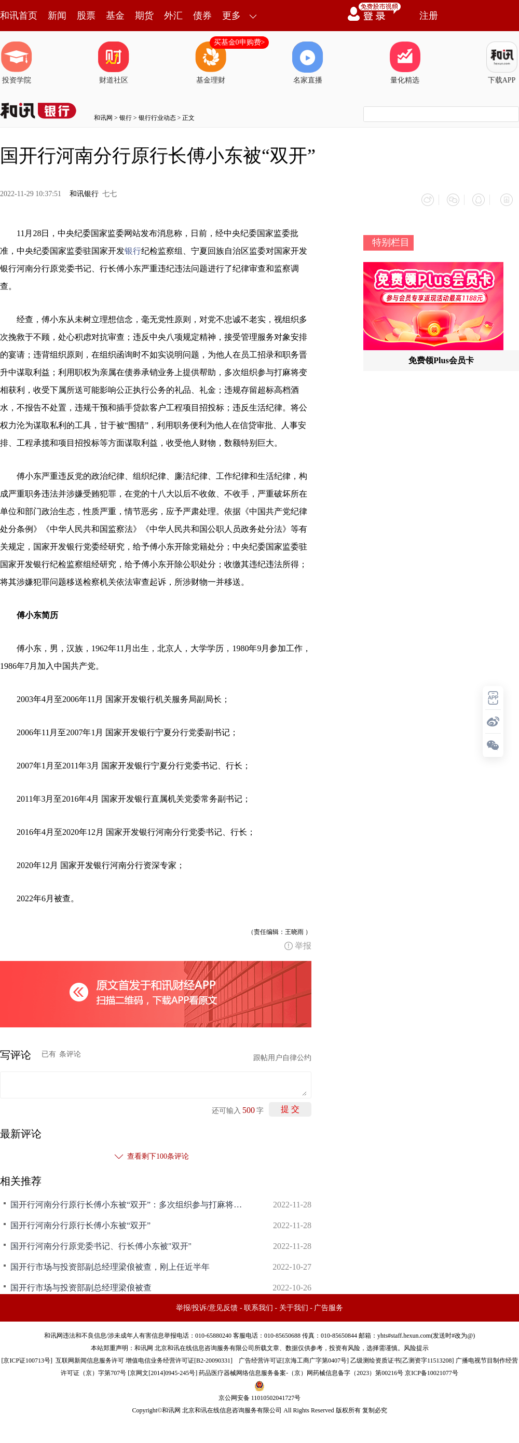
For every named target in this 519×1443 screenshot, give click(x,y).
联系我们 (258, 1304)
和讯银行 (84, 194)
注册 (428, 15)
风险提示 (416, 1344)
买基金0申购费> (239, 42)
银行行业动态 (157, 117)
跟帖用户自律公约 (282, 1053)
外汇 (173, 15)
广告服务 (328, 1304)
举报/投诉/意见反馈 (207, 1304)
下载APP (501, 63)
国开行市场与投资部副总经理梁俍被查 (81, 1283)
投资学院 (16, 63)
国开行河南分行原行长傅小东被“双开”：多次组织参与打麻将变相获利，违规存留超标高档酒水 (129, 1200)
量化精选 (404, 63)
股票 (86, 15)
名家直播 (307, 63)
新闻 (57, 15)
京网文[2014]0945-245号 (162, 1368)
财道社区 (113, 63)
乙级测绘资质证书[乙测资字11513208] (402, 1356)
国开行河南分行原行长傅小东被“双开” (80, 1221)
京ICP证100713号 (26, 1356)
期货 (144, 15)
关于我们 (293, 1304)
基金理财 (210, 63)
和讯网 (103, 117)
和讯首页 (18, 15)
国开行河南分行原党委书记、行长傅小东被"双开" (101, 1242)
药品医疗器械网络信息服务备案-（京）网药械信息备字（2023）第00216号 (301, 1368)
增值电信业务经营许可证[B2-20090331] (179, 1356)
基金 (115, 15)
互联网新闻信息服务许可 (90, 1356)
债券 (202, 15)
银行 (125, 117)
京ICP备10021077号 (431, 1368)
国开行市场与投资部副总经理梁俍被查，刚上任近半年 (110, 1262)
